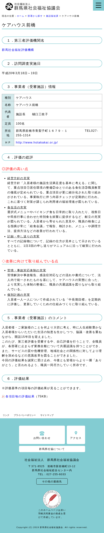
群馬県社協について (52, 448)
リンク (6, 415)
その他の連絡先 (52, 481)
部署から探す (35, 16)
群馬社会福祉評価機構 (18, 49)
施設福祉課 (52, 16)
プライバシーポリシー (25, 415)
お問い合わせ (42, 437)
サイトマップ (47, 415)
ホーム (20, 16)
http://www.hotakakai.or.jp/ (37, 142)
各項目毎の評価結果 (20, 396)
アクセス (75, 437)
